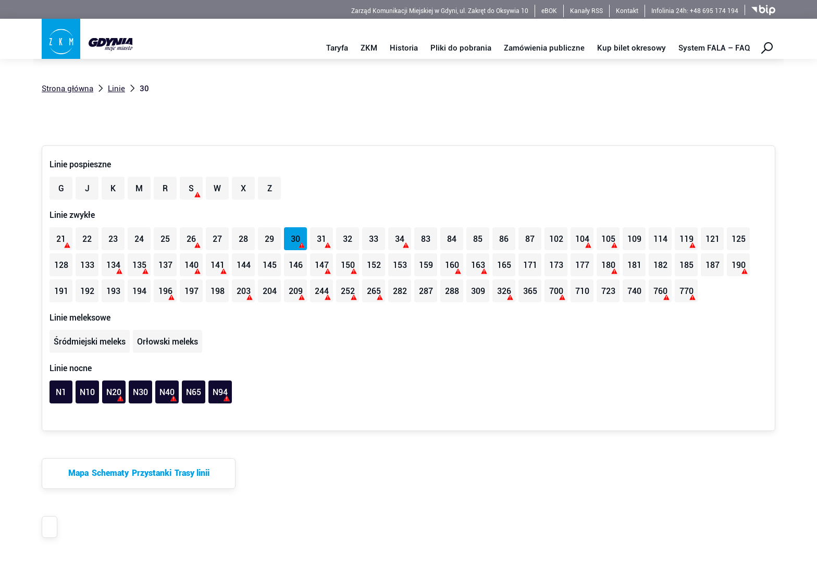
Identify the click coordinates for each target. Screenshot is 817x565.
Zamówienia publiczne (544, 48)
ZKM (369, 48)
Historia (404, 48)
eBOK (549, 11)
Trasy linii (192, 473)
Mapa (78, 473)
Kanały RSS (586, 11)
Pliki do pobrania (460, 48)
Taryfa (337, 48)
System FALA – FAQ (714, 48)
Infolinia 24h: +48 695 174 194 (694, 11)
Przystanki (151, 473)
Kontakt (627, 11)
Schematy (110, 473)
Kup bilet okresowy (631, 48)
